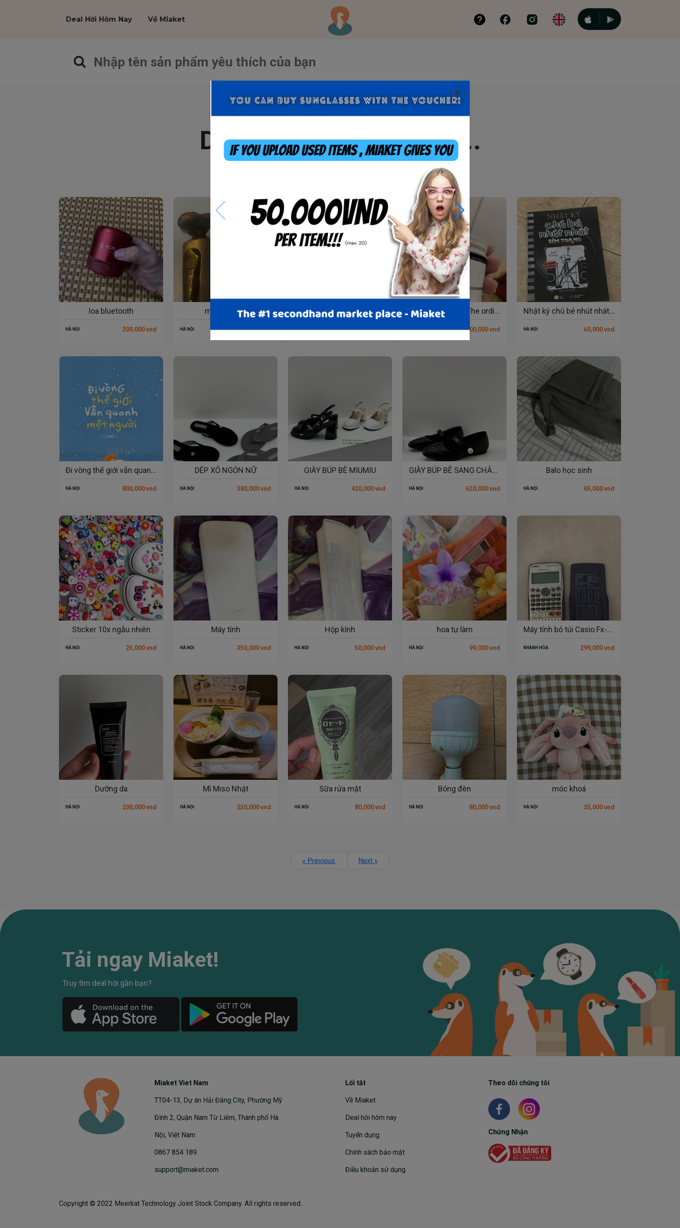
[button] (459, 210)
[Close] (457, 93)
